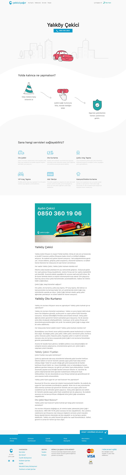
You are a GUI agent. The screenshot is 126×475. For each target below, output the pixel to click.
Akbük (12, 441)
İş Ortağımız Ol (98, 2)
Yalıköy (84, 441)
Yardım (44, 452)
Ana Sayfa (31, 2)
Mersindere (85, 438)
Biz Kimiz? (22, 455)
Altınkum (31, 438)
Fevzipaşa (49, 441)
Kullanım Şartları (24, 460)
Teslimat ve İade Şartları (27, 469)
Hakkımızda (38, 2)
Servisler (44, 2)
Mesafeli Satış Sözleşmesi (28, 466)
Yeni (100, 438)
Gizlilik (21, 463)
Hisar (65, 438)
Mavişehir (67, 441)
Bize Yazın (108, 2)
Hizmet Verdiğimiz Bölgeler (94, 432)
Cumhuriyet (32, 441)
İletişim (49, 2)
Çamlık (48, 438)
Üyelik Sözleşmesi (25, 458)
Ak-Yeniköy (13, 438)
